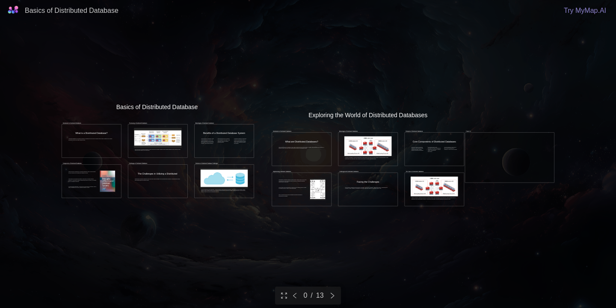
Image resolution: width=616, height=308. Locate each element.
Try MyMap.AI (585, 10)
